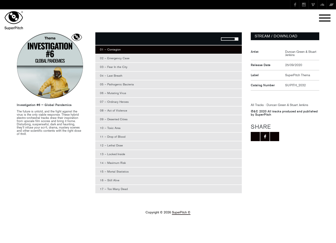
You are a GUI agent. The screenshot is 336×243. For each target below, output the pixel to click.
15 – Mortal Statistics (114, 171)
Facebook (294, 4)
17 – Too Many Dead (114, 189)
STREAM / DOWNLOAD (276, 36)
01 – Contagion (110, 49)
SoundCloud (322, 4)
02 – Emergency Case (114, 58)
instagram (303, 4)
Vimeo (313, 4)
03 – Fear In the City (113, 67)
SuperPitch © (181, 212)
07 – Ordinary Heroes (114, 101)
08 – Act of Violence (113, 110)
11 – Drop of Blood (112, 136)
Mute (213, 39)
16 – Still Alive (109, 180)
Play (101, 39)
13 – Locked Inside (112, 154)
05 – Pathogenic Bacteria (117, 84)
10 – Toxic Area (110, 128)
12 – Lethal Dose (111, 145)
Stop (110, 39)
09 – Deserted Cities (113, 119)
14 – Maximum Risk (113, 163)
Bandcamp (331, 4)
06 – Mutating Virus (113, 93)
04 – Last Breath (111, 75)
